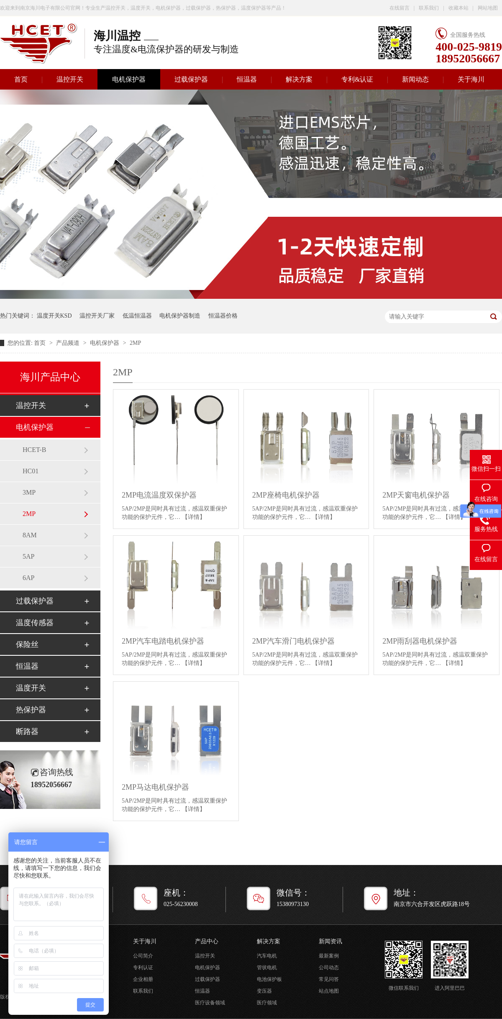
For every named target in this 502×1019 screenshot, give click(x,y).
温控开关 (69, 79)
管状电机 (267, 967)
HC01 (30, 471)
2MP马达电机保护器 (155, 787)
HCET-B (34, 449)
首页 (40, 343)
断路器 (27, 731)
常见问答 (329, 979)
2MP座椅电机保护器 (286, 495)
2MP (135, 343)
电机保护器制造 (179, 316)
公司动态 (329, 967)
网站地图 (488, 8)
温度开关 (31, 688)
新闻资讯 (330, 941)
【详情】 (193, 517)
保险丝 (27, 644)
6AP (28, 577)
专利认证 (143, 967)
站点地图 (329, 991)
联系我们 (429, 8)
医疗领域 (267, 1003)
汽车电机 (267, 956)
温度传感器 (35, 623)
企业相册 (143, 979)
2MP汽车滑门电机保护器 (293, 641)
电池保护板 (269, 979)
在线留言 (399, 8)
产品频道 (68, 343)
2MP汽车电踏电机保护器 (163, 641)
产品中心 (206, 941)
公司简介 (143, 956)
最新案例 (329, 956)
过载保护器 (191, 79)
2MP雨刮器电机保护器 (419, 641)
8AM (30, 535)
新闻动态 (415, 79)
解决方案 (299, 79)
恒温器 (247, 79)
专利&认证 (357, 79)
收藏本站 (458, 8)
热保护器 (31, 710)
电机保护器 (129, 79)
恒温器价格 (223, 316)
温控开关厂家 (97, 316)
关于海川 (471, 79)
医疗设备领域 (210, 1003)
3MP (29, 492)
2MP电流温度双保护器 (159, 495)
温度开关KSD (54, 316)
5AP (28, 556)
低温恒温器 (137, 316)
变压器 (264, 991)
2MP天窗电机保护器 (416, 495)
